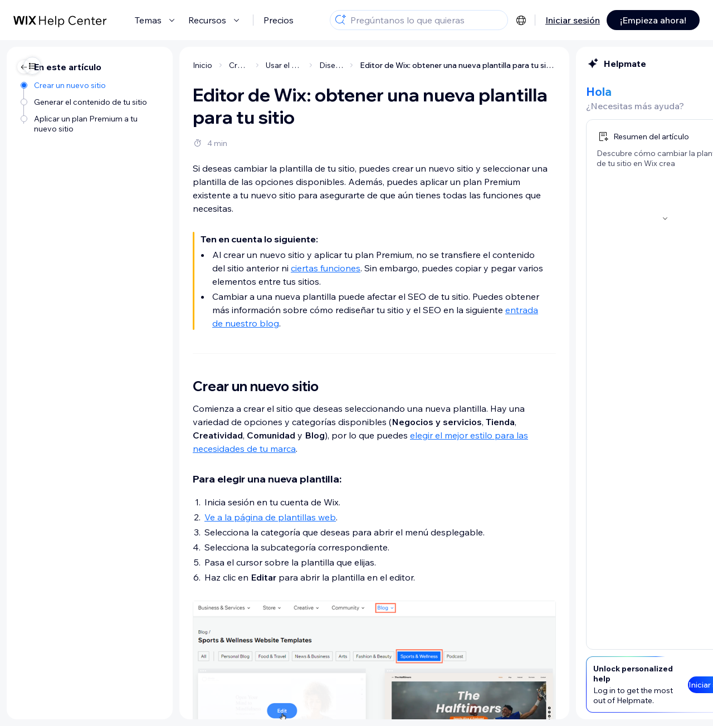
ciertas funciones (215, 268)
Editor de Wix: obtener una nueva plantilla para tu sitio (348, 65)
